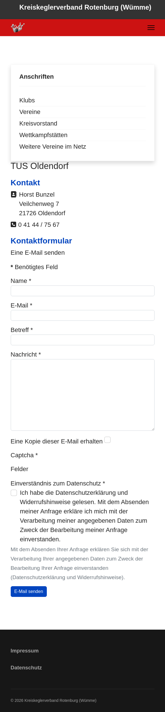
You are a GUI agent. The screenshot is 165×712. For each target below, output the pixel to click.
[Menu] (151, 27)
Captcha (24, 455)
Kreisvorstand (38, 123)
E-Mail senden (28, 591)
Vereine (30, 111)
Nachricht (26, 354)
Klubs (27, 100)
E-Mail (21, 305)
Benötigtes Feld (34, 267)
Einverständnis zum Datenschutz (58, 483)
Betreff (22, 329)
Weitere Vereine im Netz (52, 146)
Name (21, 280)
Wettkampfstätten (43, 135)
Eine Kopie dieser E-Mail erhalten (57, 441)
